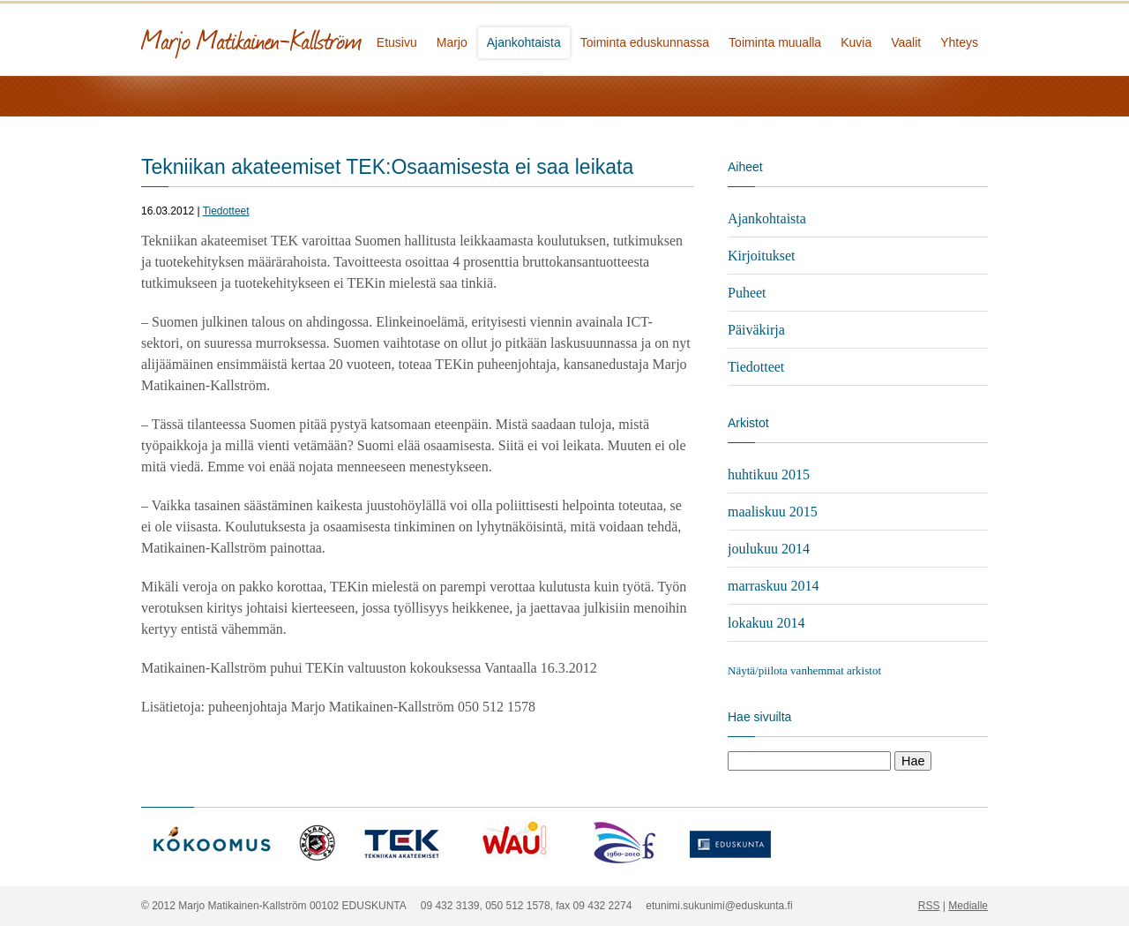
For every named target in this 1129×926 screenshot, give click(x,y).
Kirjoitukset (761, 255)
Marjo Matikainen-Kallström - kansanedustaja (317, 37)
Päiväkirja (756, 329)
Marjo (452, 42)
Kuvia (856, 42)
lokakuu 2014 (766, 622)
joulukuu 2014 (769, 548)
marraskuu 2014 (773, 585)
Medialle (968, 906)
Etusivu (397, 42)
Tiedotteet (226, 211)
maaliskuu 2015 (773, 511)
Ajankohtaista (524, 42)
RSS (929, 906)
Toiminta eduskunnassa (644, 42)
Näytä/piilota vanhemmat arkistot (804, 670)
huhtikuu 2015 (769, 474)
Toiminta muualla (775, 42)
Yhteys (959, 42)
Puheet (747, 292)
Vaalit (906, 42)
